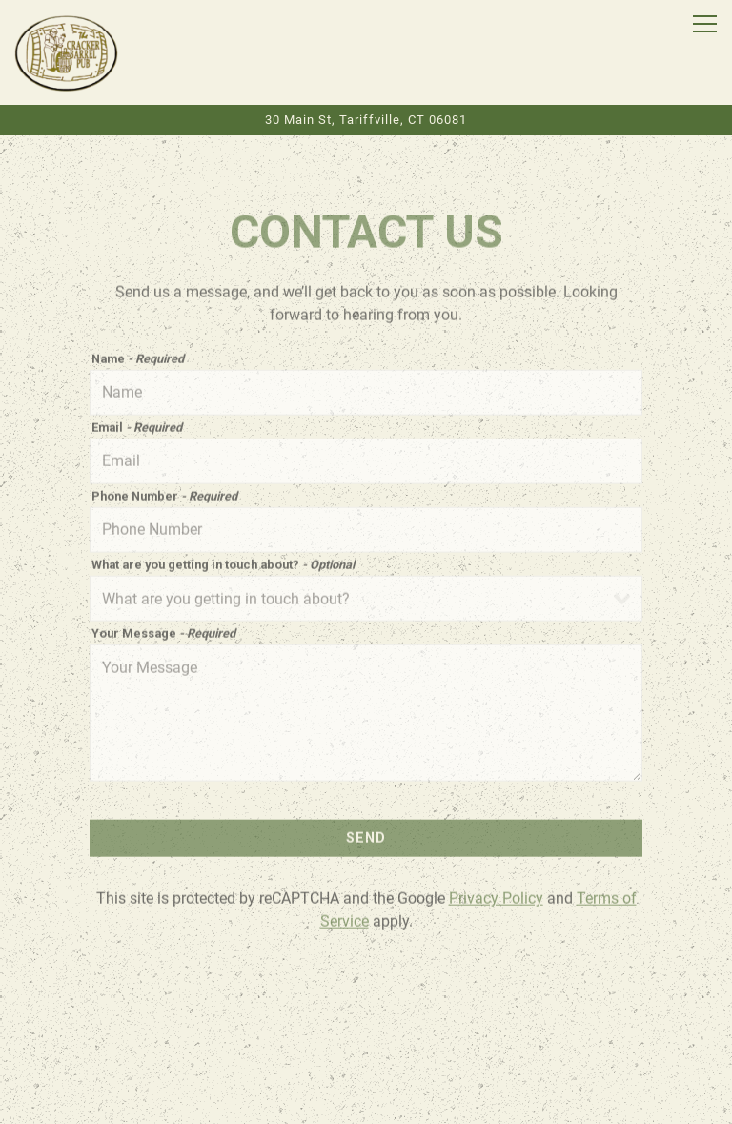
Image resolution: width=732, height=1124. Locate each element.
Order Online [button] (366, 1055)
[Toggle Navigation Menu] (705, 24)
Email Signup (366, 1101)
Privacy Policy (496, 897)
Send (366, 836)
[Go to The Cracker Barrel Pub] (366, 120)
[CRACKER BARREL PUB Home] (66, 52)
